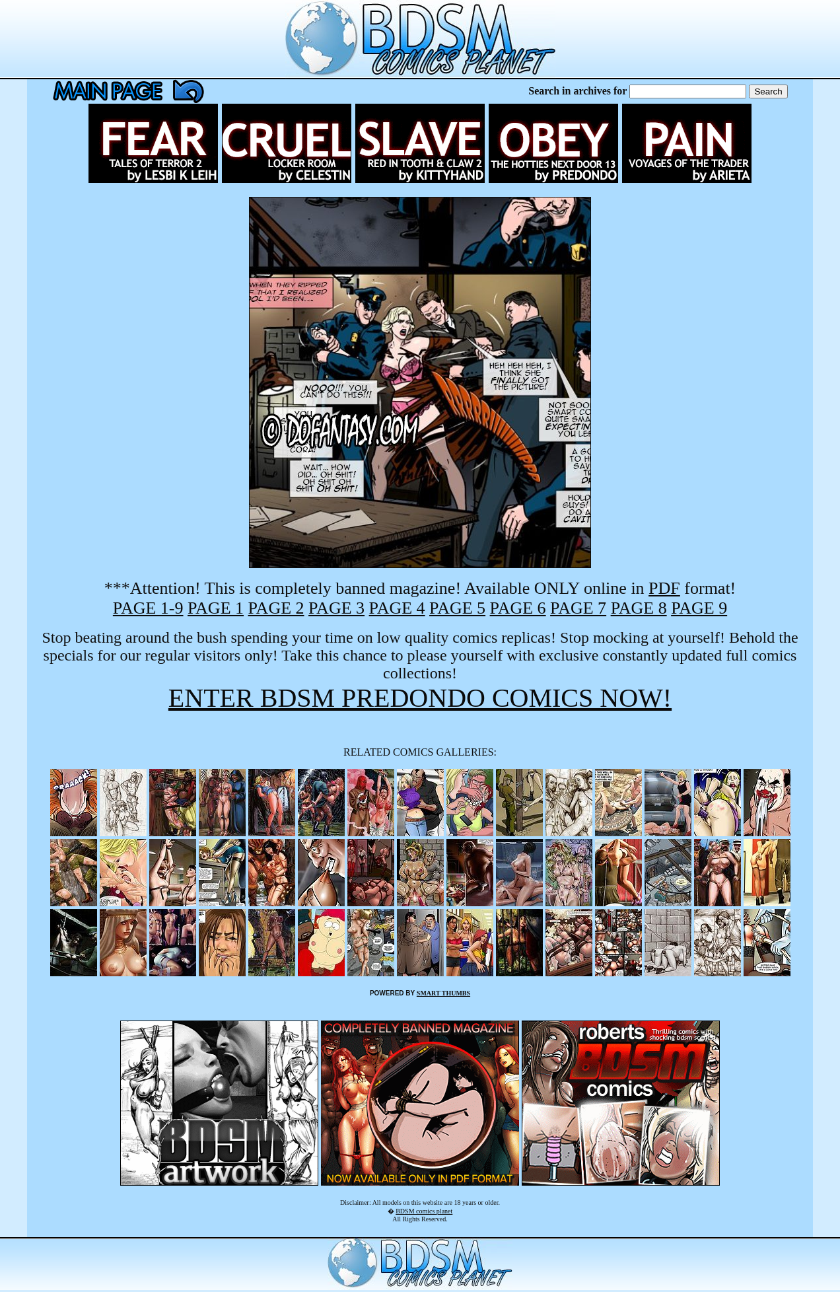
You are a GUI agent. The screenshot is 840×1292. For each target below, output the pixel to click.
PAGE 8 (639, 608)
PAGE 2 (276, 608)
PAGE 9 (699, 608)
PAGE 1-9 (148, 608)
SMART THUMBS (443, 993)
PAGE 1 (216, 608)
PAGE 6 (518, 608)
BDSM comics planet (424, 1211)
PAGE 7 (578, 608)
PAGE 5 (457, 608)
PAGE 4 (397, 608)
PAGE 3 (336, 608)
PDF (664, 588)
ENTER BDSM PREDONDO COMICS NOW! (420, 698)
